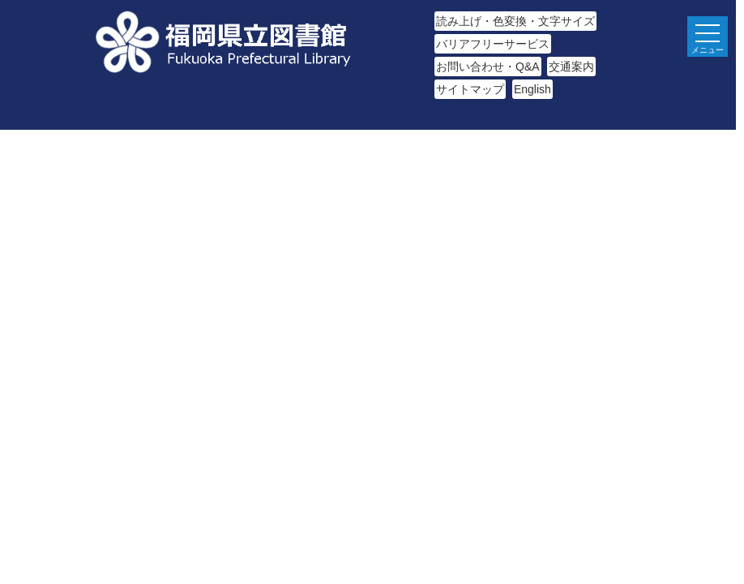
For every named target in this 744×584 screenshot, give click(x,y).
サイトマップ (470, 89)
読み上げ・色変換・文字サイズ (515, 21)
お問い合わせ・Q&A (488, 66)
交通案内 (571, 66)
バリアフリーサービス (492, 43)
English (532, 89)
